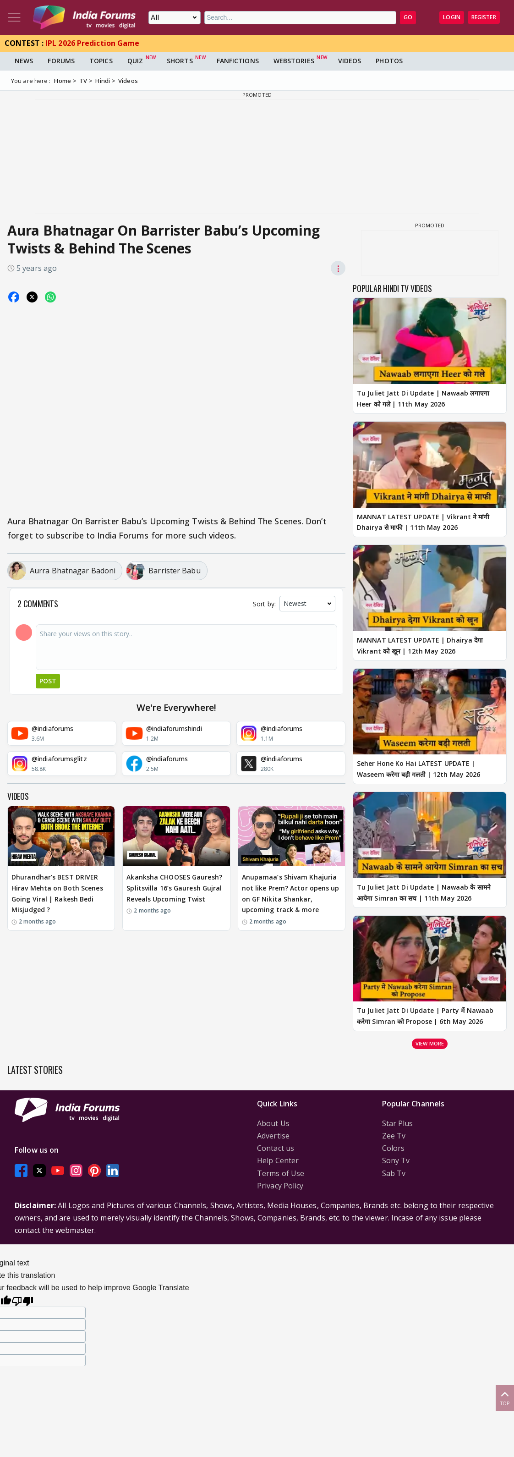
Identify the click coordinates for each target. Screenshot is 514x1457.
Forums (61, 60)
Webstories (293, 60)
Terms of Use (280, 1173)
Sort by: (264, 603)
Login (451, 17)
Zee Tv (394, 1136)
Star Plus (397, 1123)
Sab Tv (394, 1173)
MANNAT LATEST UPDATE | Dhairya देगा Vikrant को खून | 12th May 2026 (420, 645)
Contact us (275, 1148)
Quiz (135, 60)
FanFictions (238, 60)
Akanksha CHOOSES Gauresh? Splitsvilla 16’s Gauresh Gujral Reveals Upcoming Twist (174, 888)
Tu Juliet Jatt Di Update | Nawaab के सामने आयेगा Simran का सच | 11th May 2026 (424, 892)
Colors (393, 1148)
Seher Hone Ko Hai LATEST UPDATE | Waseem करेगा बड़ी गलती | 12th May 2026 (418, 769)
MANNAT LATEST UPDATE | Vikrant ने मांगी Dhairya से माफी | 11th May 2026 (423, 522)
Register (483, 17)
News (24, 60)
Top (504, 1398)
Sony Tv (396, 1160)
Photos (389, 60)
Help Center (278, 1160)
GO (408, 17)
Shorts (180, 60)
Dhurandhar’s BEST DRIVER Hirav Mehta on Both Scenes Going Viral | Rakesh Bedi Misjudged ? (57, 893)
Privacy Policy (280, 1186)
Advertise (273, 1136)
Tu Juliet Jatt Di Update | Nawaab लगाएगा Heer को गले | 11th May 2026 (423, 398)
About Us (273, 1123)
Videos (349, 60)
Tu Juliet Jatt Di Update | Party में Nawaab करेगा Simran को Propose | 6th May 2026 (425, 1016)
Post (47, 680)
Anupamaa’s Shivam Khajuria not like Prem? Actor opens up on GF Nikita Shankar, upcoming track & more (290, 893)
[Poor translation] (22, 1300)
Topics (101, 60)
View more (430, 1043)
